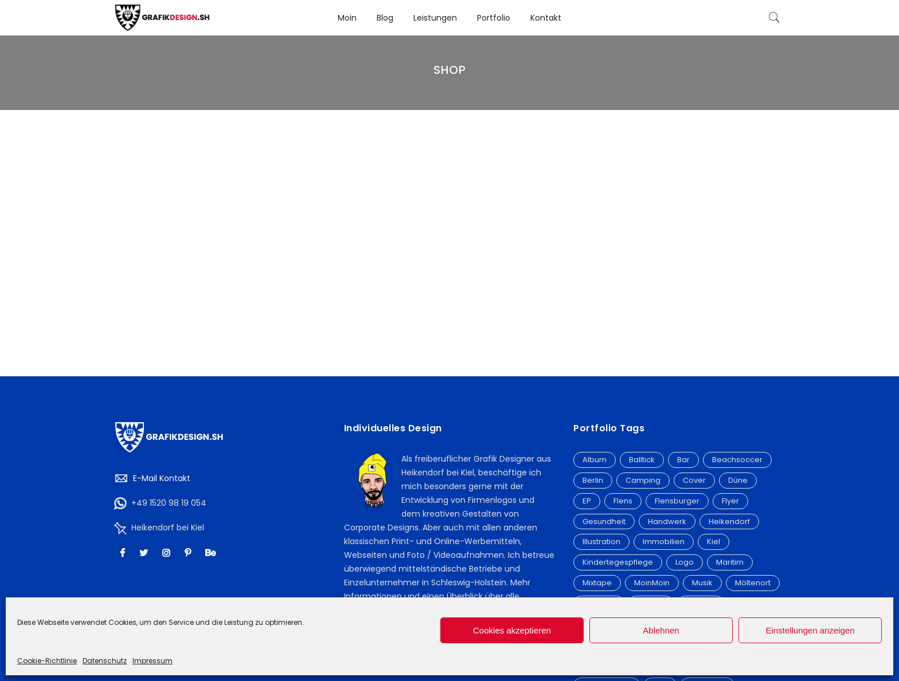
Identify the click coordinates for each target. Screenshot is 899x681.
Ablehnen (661, 630)
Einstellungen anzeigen (809, 630)
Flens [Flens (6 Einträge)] (622, 500)
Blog (385, 17)
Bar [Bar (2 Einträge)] (683, 459)
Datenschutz (105, 661)
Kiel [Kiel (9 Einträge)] (713, 541)
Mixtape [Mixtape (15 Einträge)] (597, 582)
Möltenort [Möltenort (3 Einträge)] (753, 582)
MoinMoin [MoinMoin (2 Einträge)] (652, 582)
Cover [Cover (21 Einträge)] (694, 480)
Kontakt (545, 17)
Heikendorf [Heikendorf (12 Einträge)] (729, 521)
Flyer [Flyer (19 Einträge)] (730, 500)
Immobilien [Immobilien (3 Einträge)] (664, 541)
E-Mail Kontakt (161, 478)
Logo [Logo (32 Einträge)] (684, 562)
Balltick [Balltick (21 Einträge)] (642, 459)
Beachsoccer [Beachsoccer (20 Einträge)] (737, 459)
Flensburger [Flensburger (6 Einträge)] (677, 500)
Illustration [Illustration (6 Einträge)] (601, 541)
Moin (347, 17)
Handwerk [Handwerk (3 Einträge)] (667, 521)
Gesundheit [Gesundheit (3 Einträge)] (604, 521)
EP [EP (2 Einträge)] (587, 500)
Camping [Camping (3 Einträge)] (643, 480)
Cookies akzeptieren (512, 630)
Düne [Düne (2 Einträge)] (738, 480)
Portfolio (493, 17)
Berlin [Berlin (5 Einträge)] (593, 480)
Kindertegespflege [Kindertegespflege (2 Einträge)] (618, 562)
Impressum (152, 661)
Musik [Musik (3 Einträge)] (702, 582)
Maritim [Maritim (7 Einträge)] (730, 562)
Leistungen (435, 17)
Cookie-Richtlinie (47, 661)
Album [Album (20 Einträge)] (595, 459)
